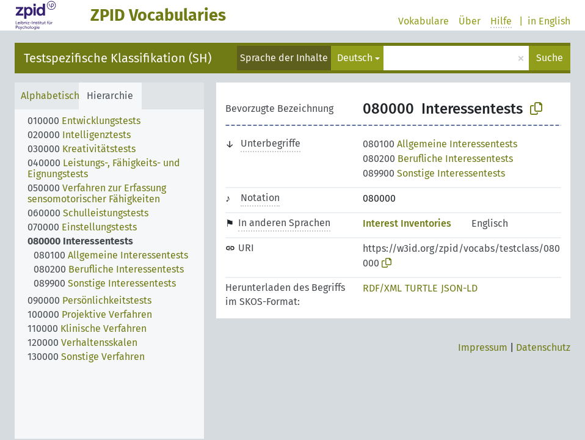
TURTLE (421, 288)
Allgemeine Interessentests (440, 144)
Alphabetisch (50, 95)
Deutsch (354, 58)
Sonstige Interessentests (434, 173)
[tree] (109, 274)
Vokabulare (423, 21)
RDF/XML (382, 288)
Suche (549, 58)
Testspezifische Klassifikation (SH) (117, 58)
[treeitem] (89, 121)
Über (470, 21)
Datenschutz (543, 347)
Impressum (482, 347)
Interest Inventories (407, 223)
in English (549, 21)
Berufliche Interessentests (438, 158)
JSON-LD (459, 288)
